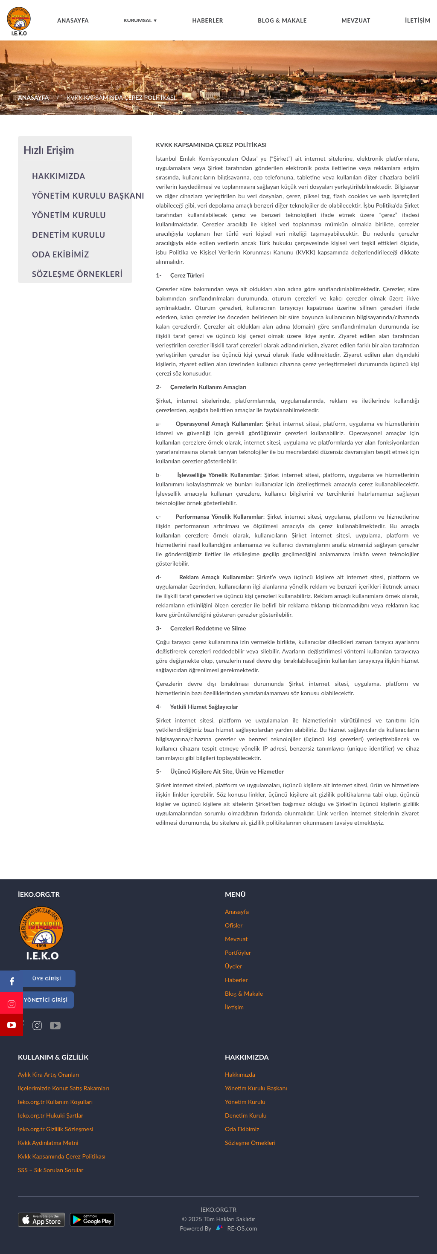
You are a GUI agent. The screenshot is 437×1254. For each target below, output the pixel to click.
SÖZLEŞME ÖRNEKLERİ (77, 274)
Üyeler (233, 966)
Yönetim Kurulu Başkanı (256, 1088)
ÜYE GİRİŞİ (46, 978)
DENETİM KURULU (68, 235)
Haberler (236, 979)
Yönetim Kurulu (245, 1101)
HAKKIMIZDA (58, 176)
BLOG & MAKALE (282, 20)
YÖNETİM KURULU (69, 215)
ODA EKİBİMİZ (60, 254)
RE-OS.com (240, 1228)
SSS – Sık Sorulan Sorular (50, 1169)
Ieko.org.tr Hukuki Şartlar (50, 1115)
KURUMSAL (140, 20)
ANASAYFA (73, 20)
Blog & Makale (244, 993)
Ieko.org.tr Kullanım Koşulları (55, 1101)
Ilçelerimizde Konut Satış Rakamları (63, 1088)
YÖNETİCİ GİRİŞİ (46, 1000)
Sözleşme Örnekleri (250, 1142)
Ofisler (233, 925)
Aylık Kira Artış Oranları (48, 1074)
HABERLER (207, 20)
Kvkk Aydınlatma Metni (48, 1142)
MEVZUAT (355, 20)
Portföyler (238, 952)
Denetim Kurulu (246, 1115)
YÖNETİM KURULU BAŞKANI (88, 195)
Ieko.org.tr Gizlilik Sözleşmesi (55, 1129)
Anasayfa (237, 911)
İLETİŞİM (418, 20)
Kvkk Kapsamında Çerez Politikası (61, 1156)
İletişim (234, 1007)
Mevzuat (236, 938)
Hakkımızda (240, 1074)
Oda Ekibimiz (242, 1129)
